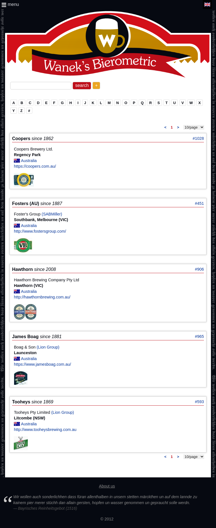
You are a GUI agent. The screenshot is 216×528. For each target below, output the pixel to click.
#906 (199, 269)
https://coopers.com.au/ (35, 166)
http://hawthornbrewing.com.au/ (42, 297)
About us (107, 486)
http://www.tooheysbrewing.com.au (45, 429)
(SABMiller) (52, 214)
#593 (199, 401)
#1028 (198, 138)
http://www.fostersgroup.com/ (40, 231)
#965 (199, 336)
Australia (29, 160)
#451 (199, 203)
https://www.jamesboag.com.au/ (42, 364)
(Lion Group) (48, 347)
